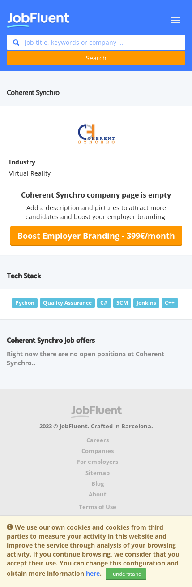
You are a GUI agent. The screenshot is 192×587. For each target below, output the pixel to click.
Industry (22, 162)
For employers (97, 462)
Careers (97, 440)
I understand (125, 574)
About (98, 494)
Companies (97, 451)
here (93, 573)
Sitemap (97, 473)
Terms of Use (97, 507)
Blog (97, 484)
